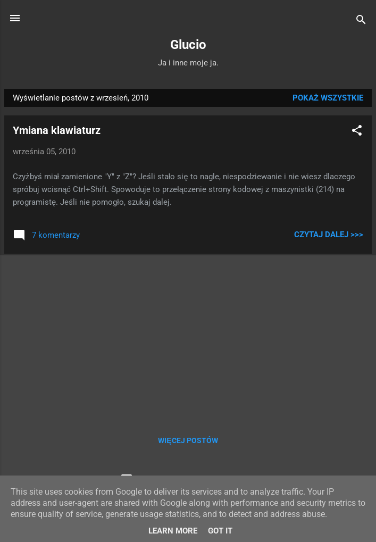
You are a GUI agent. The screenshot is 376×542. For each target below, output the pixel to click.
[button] (356, 132)
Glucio (188, 44)
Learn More (172, 531)
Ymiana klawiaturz (57, 130)
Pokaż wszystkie (328, 98)
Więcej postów (188, 440)
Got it (220, 531)
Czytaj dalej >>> (328, 234)
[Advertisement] (188, 336)
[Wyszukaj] (361, 21)
